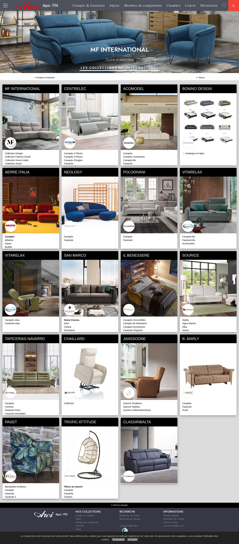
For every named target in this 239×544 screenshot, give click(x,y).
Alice (66, 323)
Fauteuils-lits (188, 240)
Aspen (8, 243)
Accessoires (188, 243)
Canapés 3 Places (73, 156)
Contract (9, 406)
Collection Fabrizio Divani (18, 156)
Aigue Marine (189, 323)
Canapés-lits (129, 160)
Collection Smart (13, 163)
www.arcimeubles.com (173, 525)
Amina (185, 330)
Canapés (127, 153)
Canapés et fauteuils (45, 77)
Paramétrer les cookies (173, 519)
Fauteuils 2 (10, 497)
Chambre (174, 5)
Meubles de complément (143, 5)
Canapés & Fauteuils (88, 5)
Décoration (209, 5)
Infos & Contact (170, 522)
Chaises (68, 497)
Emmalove (69, 330)
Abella (185, 320)
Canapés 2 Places (73, 153)
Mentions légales (171, 515)
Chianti (67, 327)
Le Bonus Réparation (129, 525)
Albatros (9, 240)
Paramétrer (118, 539)
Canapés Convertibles (134, 320)
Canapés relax (12, 320)
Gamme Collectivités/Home (137, 410)
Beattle (8, 247)
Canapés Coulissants (134, 156)
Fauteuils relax (12, 323)
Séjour (114, 5)
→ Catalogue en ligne (193, 153)
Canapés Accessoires (134, 327)
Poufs (185, 410)
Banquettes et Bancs (15, 486)
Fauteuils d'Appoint (133, 330)
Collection (69, 403)
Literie (190, 5)
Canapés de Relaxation (135, 323)
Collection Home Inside (16, 160)
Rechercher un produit (130, 515)
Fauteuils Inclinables (15, 413)
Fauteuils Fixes (12, 410)
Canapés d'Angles (73, 160)
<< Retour (200, 77)
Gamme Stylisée (131, 406)
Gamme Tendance (132, 403)
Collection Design (14, 153)
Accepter (132, 539)
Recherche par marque (130, 519)
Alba (184, 327)
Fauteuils (68, 163)
